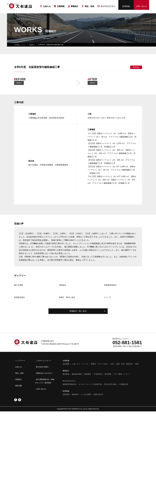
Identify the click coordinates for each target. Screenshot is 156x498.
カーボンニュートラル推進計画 (90, 425)
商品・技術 (89, 10)
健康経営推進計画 (69, 425)
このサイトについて (43, 401)
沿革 (112, 404)
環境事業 (87, 415)
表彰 (137, 404)
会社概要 (66, 404)
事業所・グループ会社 (99, 404)
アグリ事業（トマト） (122, 415)
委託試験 (18, 426)
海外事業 (108, 415)
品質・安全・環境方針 (124, 404)
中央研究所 (98, 415)
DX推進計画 (123, 425)
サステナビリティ (108, 10)
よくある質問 (86, 435)
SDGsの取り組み (110, 425)
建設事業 (66, 415)
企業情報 (61, 10)
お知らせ (47, 10)
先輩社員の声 (98, 435)
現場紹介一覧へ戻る (78, 352)
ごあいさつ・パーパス (80, 404)
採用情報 (126, 7)
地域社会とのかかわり (44, 414)
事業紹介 (74, 10)
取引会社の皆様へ (42, 408)
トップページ (20, 401)
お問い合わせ (141, 7)
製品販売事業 (77, 415)
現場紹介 (18, 420)
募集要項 (75, 435)
